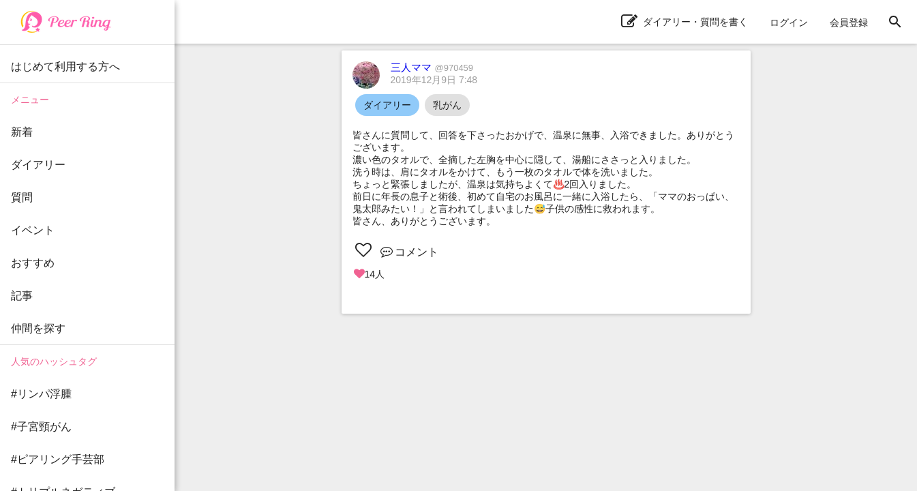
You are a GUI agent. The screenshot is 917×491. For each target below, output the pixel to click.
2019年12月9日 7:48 (434, 79)
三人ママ (432, 67)
